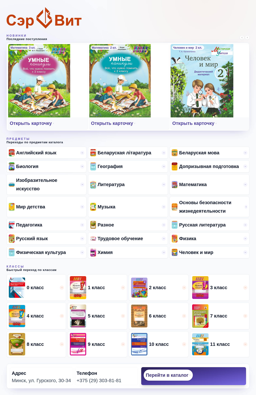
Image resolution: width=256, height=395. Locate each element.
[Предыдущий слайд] (242, 37)
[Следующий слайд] (247, 37)
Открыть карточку (32, 123)
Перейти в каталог (168, 375)
